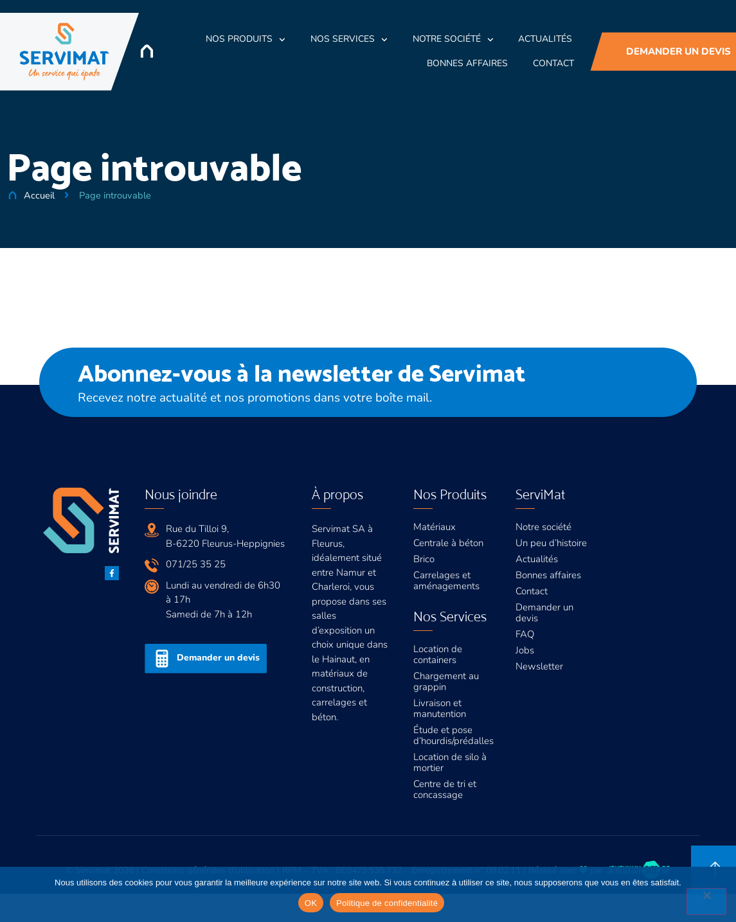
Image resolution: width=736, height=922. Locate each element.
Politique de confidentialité (387, 903)
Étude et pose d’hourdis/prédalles (453, 735)
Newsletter (539, 666)
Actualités (545, 39)
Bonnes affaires (548, 575)
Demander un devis (544, 613)
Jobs (525, 650)
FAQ (525, 634)
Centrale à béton (448, 542)
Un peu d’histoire (551, 542)
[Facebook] (112, 573)
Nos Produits (245, 39)
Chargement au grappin (446, 681)
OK (311, 903)
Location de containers (437, 654)
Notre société (453, 39)
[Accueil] (147, 51)
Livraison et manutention (439, 708)
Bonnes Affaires (467, 63)
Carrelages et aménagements (446, 580)
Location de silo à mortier (450, 762)
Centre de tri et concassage (444, 789)
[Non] (706, 901)
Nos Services (349, 39)
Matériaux (434, 526)
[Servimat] (64, 51)
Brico (424, 559)
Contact (553, 63)
